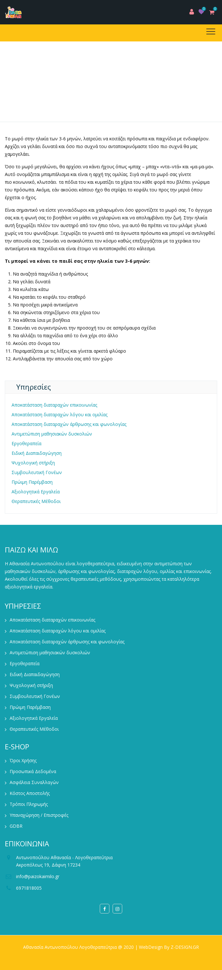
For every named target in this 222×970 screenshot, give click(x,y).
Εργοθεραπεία (26, 443)
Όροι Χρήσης (23, 760)
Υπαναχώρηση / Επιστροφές (39, 815)
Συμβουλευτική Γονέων (37, 472)
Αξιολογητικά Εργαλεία (36, 492)
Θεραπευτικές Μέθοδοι (36, 501)
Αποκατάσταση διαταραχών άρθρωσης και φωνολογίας (69, 424)
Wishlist (201, 11)
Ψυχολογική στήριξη (33, 463)
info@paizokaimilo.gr (37, 876)
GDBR (16, 826)
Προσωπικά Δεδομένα (33, 771)
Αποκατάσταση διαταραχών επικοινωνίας (54, 405)
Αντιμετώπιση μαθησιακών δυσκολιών (52, 434)
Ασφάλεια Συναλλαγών (34, 782)
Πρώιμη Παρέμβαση (32, 482)
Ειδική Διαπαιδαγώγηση (37, 453)
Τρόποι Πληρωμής (29, 804)
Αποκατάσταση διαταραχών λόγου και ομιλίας (59, 414)
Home (42, 98)
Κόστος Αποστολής (30, 793)
